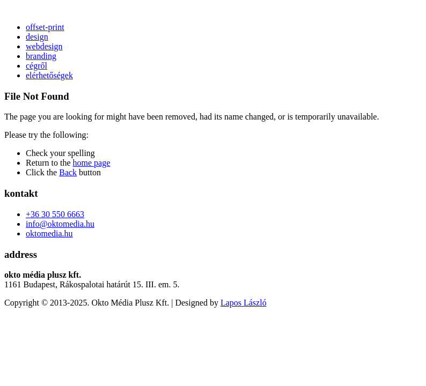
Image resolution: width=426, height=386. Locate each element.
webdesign (44, 46)
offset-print (45, 27)
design (37, 36)
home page (92, 162)
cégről (36, 65)
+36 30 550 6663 (55, 214)
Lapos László (244, 302)
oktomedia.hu (49, 233)
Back (68, 172)
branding (41, 56)
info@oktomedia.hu (60, 223)
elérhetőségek (49, 75)
